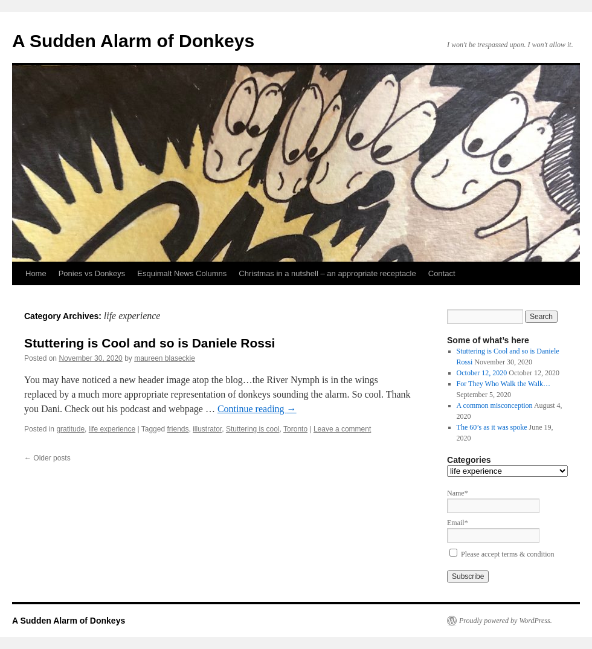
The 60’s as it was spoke (492, 427)
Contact (441, 273)
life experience (112, 429)
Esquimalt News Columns (182, 273)
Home (36, 273)
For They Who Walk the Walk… (504, 383)
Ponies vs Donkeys (92, 273)
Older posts (47, 458)
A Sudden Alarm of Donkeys (133, 41)
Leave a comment (342, 429)
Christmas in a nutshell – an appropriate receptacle (327, 273)
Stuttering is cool (253, 429)
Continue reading (257, 409)
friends (177, 429)
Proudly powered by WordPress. (505, 620)
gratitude (70, 429)
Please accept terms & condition (508, 554)
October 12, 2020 (482, 373)
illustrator (207, 429)
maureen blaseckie (164, 358)
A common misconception (495, 405)
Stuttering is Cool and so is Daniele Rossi (149, 343)
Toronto (295, 429)
